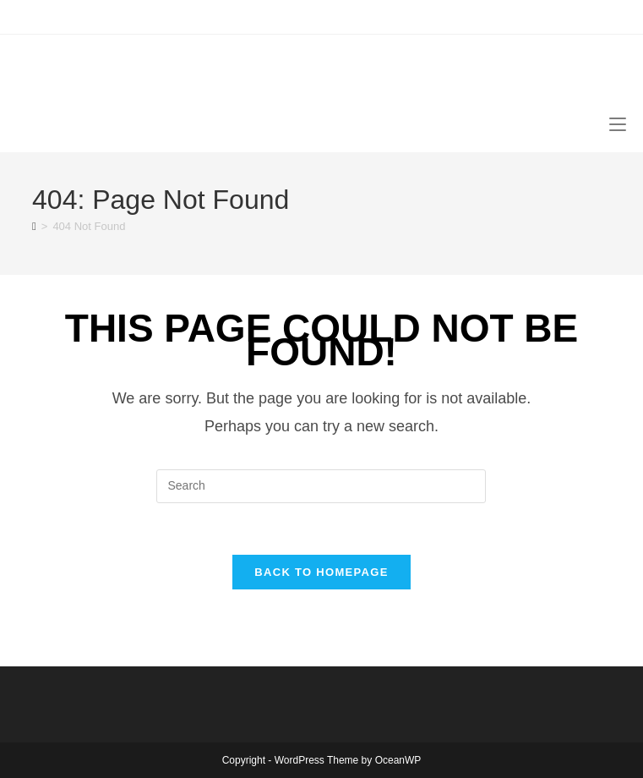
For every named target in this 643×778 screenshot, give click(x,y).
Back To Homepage (321, 572)
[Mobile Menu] (617, 123)
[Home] (34, 226)
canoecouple (127, 74)
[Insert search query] (321, 486)
